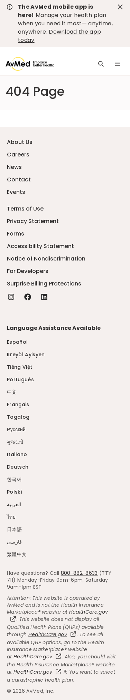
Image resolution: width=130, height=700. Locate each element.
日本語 (14, 529)
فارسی (14, 541)
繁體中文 (17, 554)
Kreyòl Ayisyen (26, 354)
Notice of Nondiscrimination (46, 259)
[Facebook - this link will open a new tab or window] (28, 297)
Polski (14, 491)
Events (16, 192)
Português (20, 379)
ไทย (11, 516)
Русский (16, 429)
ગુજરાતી (15, 441)
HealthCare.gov (52, 634)
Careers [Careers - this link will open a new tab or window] (18, 155)
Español (17, 342)
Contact (19, 179)
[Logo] (30, 64)
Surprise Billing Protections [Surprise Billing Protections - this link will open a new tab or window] (44, 284)
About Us (19, 142)
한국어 (14, 479)
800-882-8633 (79, 573)
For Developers (27, 271)
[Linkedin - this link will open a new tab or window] (44, 297)
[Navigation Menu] (117, 64)
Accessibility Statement (40, 246)
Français (18, 404)
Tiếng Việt (19, 367)
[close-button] (120, 7)
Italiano (17, 454)
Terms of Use (25, 209)
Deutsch (17, 466)
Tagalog (18, 416)
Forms (15, 234)
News (14, 167)
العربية (14, 504)
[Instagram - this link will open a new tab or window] (11, 297)
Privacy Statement (33, 221)
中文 (12, 392)
